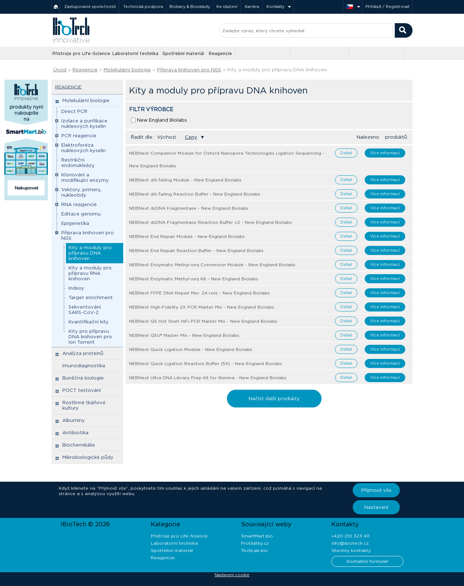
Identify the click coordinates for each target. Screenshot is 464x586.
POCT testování (81, 390)
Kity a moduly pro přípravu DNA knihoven (277, 69)
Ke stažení (226, 6)
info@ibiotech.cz (350, 543)
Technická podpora (143, 6)
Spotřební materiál (183, 53)
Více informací (385, 152)
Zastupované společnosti (90, 6)
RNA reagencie (79, 204)
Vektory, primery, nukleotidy (81, 192)
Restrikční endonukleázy (78, 162)
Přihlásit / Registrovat (387, 6)
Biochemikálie (78, 445)
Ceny (191, 137)
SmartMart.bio (257, 536)
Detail (346, 152)
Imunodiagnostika (83, 365)
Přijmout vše (376, 490)
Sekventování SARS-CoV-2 (85, 309)
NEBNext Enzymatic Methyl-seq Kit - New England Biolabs (193, 278)
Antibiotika (75, 432)
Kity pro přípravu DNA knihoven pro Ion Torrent (90, 336)
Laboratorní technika (135, 53)
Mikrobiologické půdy (87, 457)
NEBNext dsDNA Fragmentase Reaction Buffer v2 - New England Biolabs (210, 222)
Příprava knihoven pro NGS (189, 69)
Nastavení (376, 507)
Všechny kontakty (351, 550)
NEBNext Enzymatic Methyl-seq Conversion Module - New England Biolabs (212, 264)
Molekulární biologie (127, 69)
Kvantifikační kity (89, 322)
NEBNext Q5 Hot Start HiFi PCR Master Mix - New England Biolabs (203, 321)
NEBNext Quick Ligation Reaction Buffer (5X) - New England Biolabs (205, 363)
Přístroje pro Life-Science (81, 53)
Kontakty (275, 6)
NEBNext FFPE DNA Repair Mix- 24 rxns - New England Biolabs (199, 293)
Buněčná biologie (83, 378)
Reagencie (220, 53)
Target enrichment (91, 297)
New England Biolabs (162, 120)
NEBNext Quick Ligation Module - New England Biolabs (190, 349)
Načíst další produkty (274, 398)
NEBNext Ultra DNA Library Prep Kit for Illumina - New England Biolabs (207, 377)
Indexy (76, 288)
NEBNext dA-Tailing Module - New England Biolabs (185, 180)
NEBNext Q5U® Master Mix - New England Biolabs (184, 335)
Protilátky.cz (255, 543)
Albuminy (73, 420)
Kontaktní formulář (367, 561)
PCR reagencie (78, 135)
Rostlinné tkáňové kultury (83, 405)
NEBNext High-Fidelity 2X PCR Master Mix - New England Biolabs (201, 307)
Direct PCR (74, 111)
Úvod (59, 69)
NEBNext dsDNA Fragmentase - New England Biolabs (188, 208)
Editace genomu (81, 214)
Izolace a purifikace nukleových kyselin (84, 123)
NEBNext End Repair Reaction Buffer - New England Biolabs (196, 250)
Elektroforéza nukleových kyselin (83, 147)
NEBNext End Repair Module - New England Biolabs (187, 236)
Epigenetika (75, 223)
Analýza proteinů (82, 353)
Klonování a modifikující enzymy (85, 177)
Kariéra (252, 6)
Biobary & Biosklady (189, 6)
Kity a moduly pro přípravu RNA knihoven (90, 273)
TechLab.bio (254, 550)
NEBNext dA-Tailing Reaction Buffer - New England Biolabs (194, 194)
